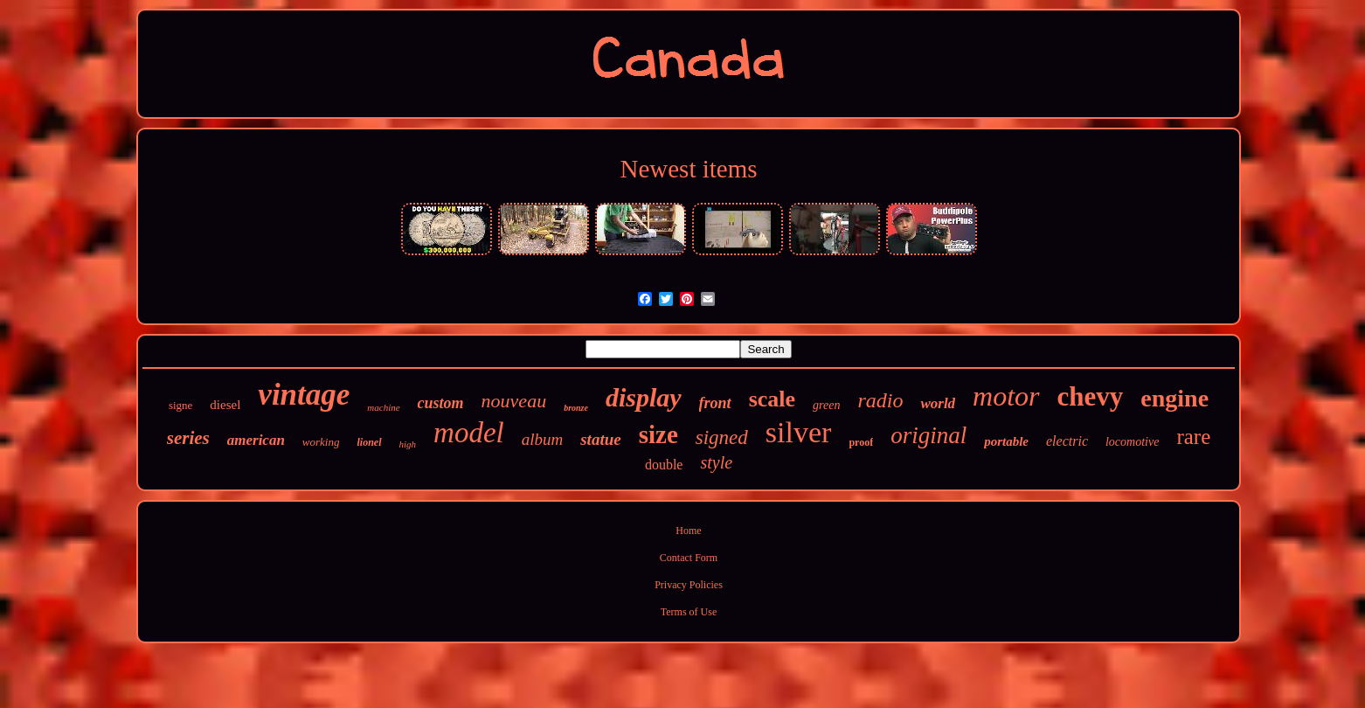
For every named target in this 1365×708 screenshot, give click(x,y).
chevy (1090, 396)
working (321, 441)
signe (180, 405)
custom (441, 403)
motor (1006, 396)
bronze (576, 408)
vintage (304, 395)
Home (688, 530)
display (644, 397)
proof (861, 442)
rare (1193, 436)
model (468, 432)
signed (722, 437)
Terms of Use (689, 612)
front (715, 403)
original (928, 435)
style (716, 462)
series (188, 437)
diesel (225, 405)
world (937, 403)
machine (383, 407)
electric (1067, 441)
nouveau (514, 401)
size (658, 434)
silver (799, 432)
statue (600, 439)
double (664, 464)
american (256, 440)
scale (772, 399)
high (408, 444)
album (543, 439)
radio (880, 400)
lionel (369, 442)
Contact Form (688, 558)
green (826, 405)
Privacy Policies (689, 585)
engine (1174, 398)
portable (1006, 441)
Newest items (688, 169)
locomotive (1132, 441)
